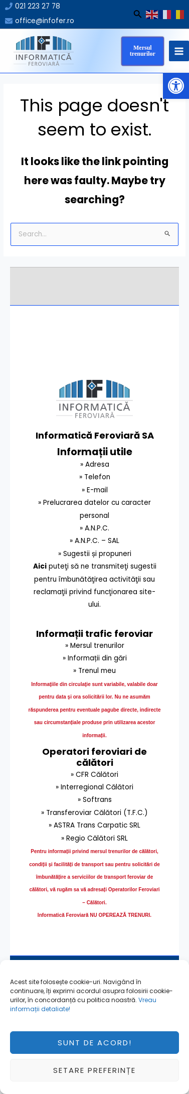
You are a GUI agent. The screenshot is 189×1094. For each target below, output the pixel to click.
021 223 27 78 (37, 6)
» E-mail (95, 490)
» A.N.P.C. (94, 528)
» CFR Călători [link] (94, 774)
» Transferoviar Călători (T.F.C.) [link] (94, 812)
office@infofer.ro (44, 21)
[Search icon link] (137, 16)
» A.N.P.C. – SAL (94, 540)
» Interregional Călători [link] (94, 787)
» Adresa (94, 464)
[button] (176, 86)
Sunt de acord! (95, 1051)
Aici (40, 566)
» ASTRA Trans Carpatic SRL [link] (94, 825)
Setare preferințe (94, 1079)
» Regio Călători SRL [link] (94, 838)
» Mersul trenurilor (94, 645)
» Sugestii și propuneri (94, 554)
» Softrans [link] (95, 799)
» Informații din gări (95, 658)
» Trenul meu (94, 670)
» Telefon (94, 477)
